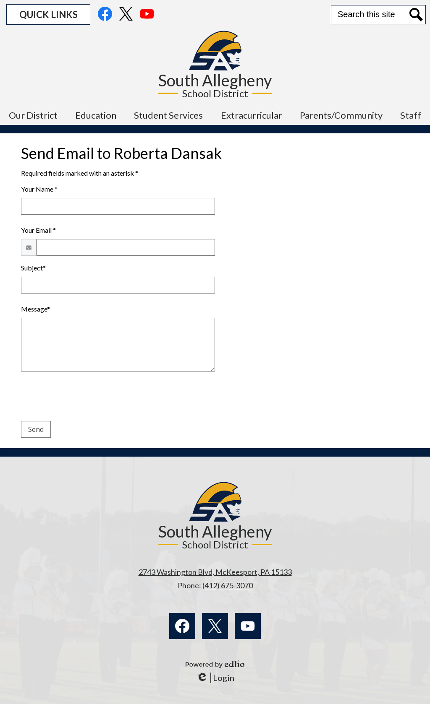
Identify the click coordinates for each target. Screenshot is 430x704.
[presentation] (85, 398)
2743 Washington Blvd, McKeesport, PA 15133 (215, 572)
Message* (35, 309)
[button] (33, 115)
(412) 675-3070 (227, 585)
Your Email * (38, 230)
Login (215, 678)
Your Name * (39, 189)
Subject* (33, 268)
